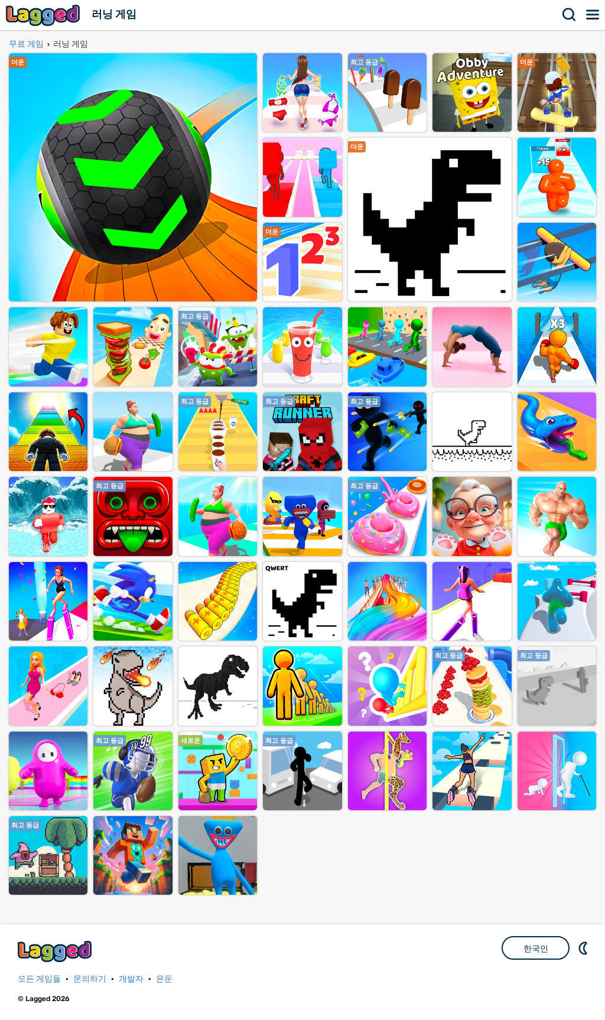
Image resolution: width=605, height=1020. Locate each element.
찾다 (569, 15)
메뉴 (593, 15)
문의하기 (89, 979)
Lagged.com (56, 951)
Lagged (44, 15)
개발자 (131, 979)
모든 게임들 (39, 979)
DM (584, 948)
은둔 (164, 979)
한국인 (535, 948)
